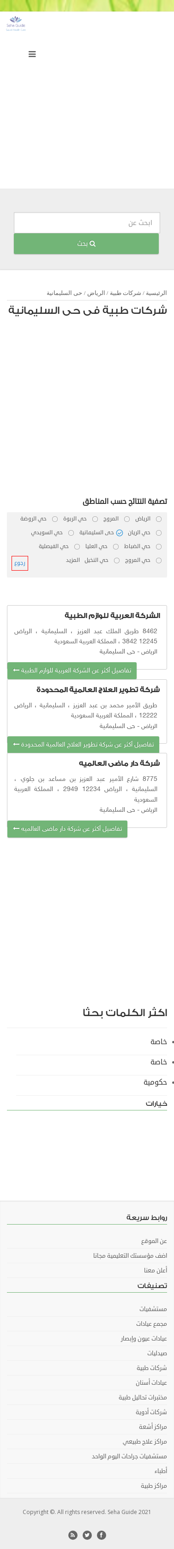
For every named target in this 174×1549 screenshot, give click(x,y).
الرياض (96, 292)
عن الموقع (154, 1241)
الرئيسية (156, 292)
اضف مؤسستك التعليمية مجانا (130, 1256)
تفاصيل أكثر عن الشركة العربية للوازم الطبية (72, 671)
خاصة (158, 1042)
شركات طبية (125, 292)
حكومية (155, 1082)
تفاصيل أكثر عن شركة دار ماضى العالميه (67, 829)
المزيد (73, 560)
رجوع (19, 563)
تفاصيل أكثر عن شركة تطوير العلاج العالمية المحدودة (83, 745)
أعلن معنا (155, 1270)
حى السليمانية (64, 292)
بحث (86, 243)
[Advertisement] (87, 102)
